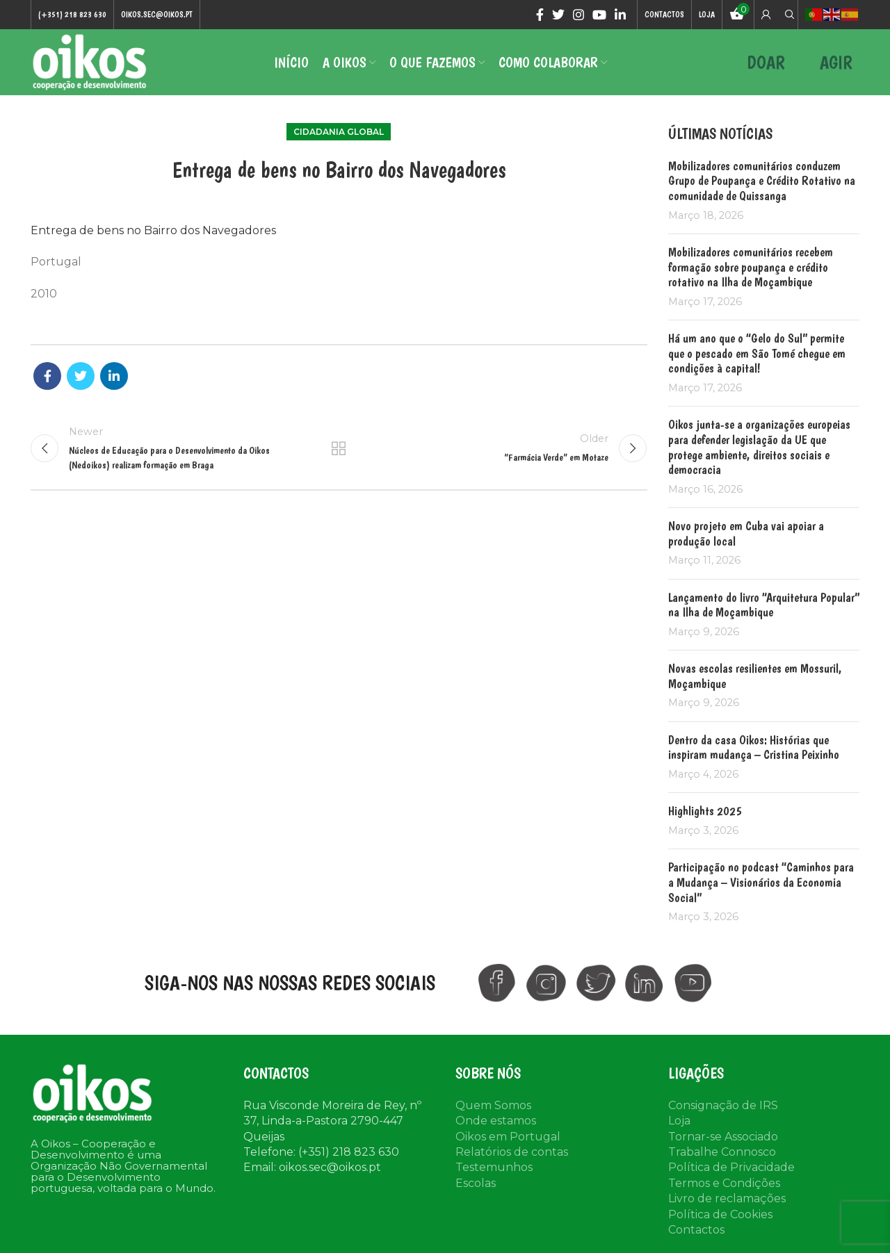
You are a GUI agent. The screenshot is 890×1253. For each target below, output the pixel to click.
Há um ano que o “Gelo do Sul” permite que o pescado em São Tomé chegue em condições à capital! (757, 353)
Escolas (475, 1183)
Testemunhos (494, 1167)
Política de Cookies (720, 1214)
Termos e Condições (724, 1183)
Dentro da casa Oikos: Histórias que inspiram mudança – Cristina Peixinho (753, 747)
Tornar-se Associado (723, 1136)
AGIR (836, 62)
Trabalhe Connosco (722, 1151)
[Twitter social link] (558, 14)
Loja (679, 1120)
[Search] (788, 14)
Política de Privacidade (731, 1167)
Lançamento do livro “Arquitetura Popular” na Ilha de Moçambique (763, 605)
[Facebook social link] (540, 14)
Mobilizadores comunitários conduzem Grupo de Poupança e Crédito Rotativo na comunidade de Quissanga (761, 180)
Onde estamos (495, 1120)
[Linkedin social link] (620, 14)
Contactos (696, 1229)
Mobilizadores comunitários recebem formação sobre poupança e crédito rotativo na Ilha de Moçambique (750, 267)
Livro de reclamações (727, 1198)
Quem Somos (493, 1105)
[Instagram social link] (578, 14)
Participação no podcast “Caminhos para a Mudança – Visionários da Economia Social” (761, 882)
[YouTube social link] (599, 14)
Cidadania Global (338, 131)
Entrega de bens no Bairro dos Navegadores (153, 230)
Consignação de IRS (723, 1105)
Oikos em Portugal (507, 1136)
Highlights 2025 (705, 810)
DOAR (766, 62)
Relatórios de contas (511, 1151)
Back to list (338, 448)
